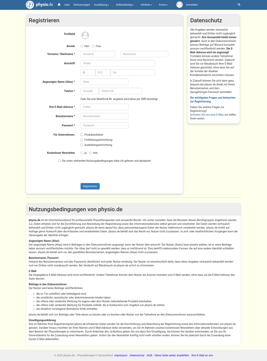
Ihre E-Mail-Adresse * (62, 106)
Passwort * (68, 125)
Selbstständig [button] (125, 4)
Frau (96, 46)
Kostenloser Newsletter (61, 152)
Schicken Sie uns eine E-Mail (206, 114)
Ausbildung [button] (101, 4)
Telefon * (69, 91)
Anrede (70, 46)
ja (83, 152)
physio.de (38, 5)
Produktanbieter (92, 134)
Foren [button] (163, 4)
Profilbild (69, 34)
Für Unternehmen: (64, 134)
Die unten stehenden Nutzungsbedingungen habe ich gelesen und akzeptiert (104, 160)
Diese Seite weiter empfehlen (172, 355)
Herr (85, 46)
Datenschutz (137, 355)
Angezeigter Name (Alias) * (59, 81)
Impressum (120, 355)
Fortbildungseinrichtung (96, 139)
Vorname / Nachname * (61, 54)
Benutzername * (65, 116)
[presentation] (96, 172)
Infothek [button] (146, 4)
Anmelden (192, 4)
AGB (149, 355)
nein (93, 152)
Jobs (67, 4)
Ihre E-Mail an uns (202, 355)
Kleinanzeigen (82, 4)
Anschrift (69, 63)
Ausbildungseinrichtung (96, 144)
